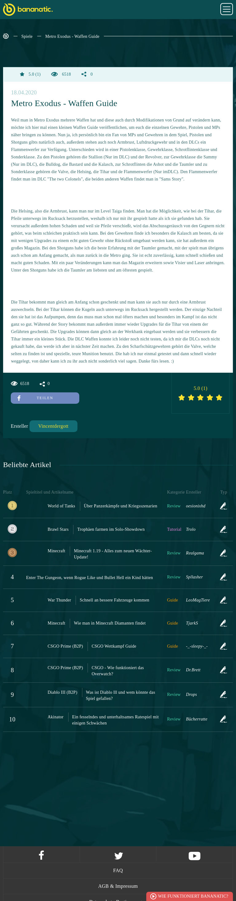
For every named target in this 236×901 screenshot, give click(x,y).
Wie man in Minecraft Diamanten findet (110, 623)
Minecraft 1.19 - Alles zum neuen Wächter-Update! (112, 554)
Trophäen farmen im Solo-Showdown (110, 529)
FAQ (118, 870)
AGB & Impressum (118, 886)
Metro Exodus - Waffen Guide (72, 36)
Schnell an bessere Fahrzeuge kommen (114, 600)
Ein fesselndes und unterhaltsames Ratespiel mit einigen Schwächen (115, 720)
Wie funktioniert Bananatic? (193, 896)
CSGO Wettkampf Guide (114, 646)
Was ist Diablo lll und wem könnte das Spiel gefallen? (120, 695)
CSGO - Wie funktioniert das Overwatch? (118, 670)
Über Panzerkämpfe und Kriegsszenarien (120, 506)
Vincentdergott (53, 426)
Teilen (35, 398)
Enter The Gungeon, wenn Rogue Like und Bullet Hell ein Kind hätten (89, 577)
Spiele (27, 36)
